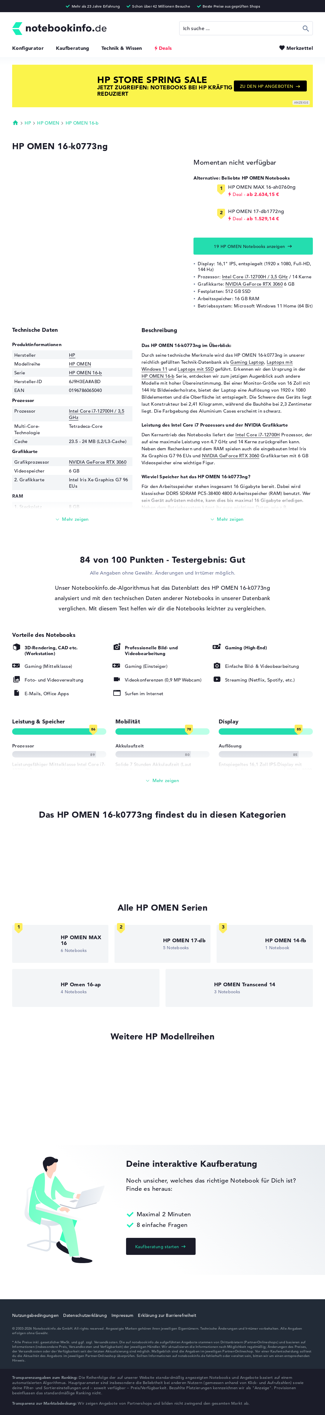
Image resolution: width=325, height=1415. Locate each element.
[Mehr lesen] (72, 519)
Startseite (15, 122)
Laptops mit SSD (196, 369)
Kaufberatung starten (157, 1246)
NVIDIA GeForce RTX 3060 (254, 284)
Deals (165, 48)
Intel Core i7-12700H (257, 435)
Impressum (122, 1315)
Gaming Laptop (247, 362)
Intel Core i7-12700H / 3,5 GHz (255, 277)
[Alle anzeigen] (162, 780)
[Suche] (246, 28)
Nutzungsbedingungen (35, 1315)
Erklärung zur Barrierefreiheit (167, 1315)
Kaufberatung (72, 48)
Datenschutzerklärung (85, 1315)
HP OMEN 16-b (82, 123)
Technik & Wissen (121, 48)
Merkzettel (299, 48)
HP (28, 123)
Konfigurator (28, 48)
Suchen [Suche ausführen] (306, 28)
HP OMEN (48, 123)
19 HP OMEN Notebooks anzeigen (249, 246)
